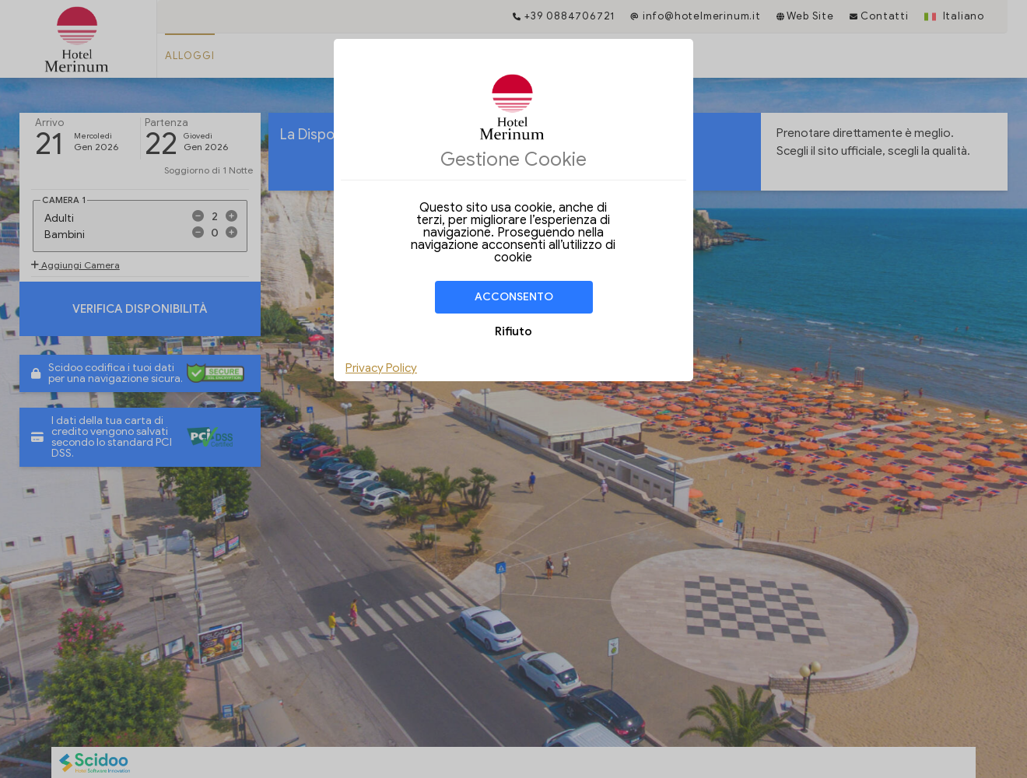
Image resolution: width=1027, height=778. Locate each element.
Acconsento (514, 296)
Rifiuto (513, 331)
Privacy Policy (381, 368)
